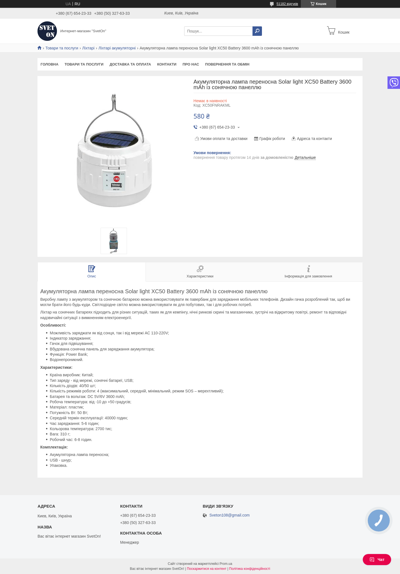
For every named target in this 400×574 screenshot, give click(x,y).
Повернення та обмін (227, 64)
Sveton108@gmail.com (229, 515)
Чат (376, 559)
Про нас (190, 64)
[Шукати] (257, 31)
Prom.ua (226, 564)
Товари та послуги (61, 48)
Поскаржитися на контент (206, 569)
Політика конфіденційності (249, 569)
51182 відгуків (287, 4)
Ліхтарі (88, 48)
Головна (49, 64)
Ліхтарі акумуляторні (117, 48)
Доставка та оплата (130, 64)
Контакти (167, 64)
